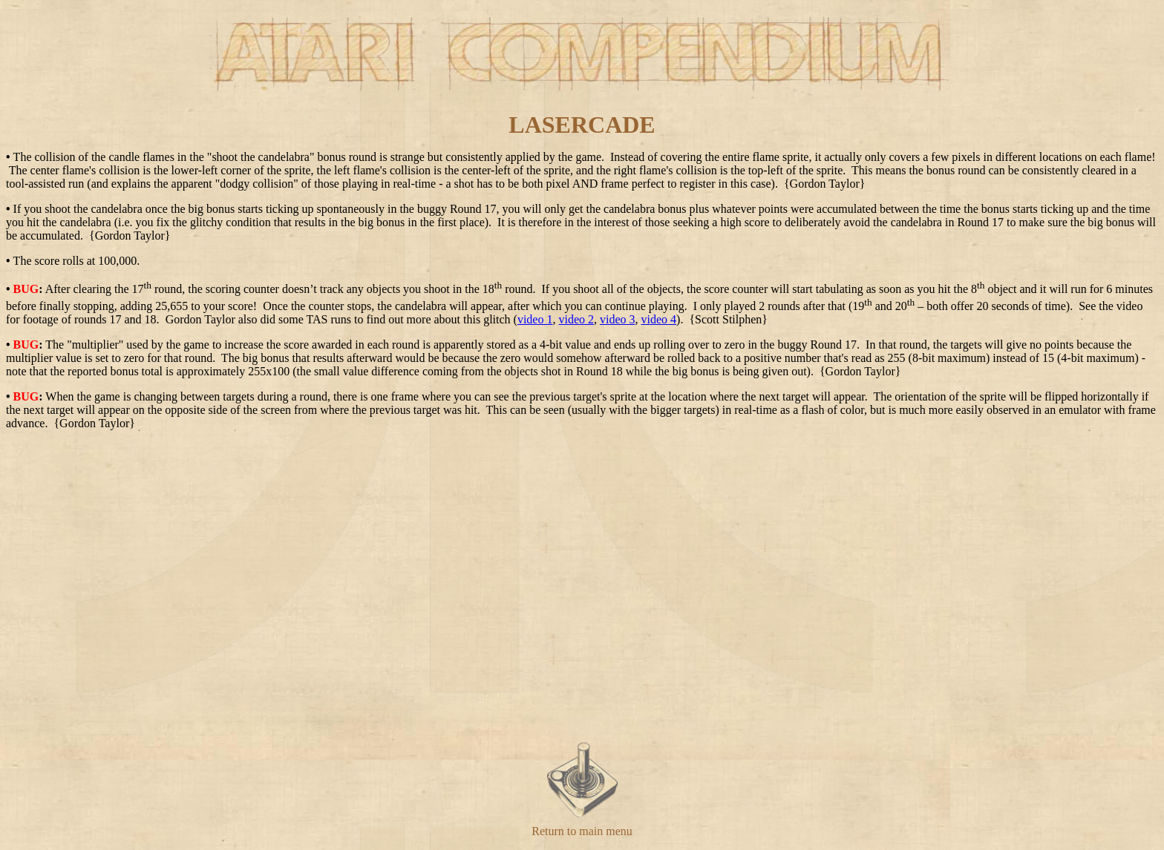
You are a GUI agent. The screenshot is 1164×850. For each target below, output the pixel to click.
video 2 (576, 319)
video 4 (659, 319)
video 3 (617, 319)
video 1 (535, 319)
